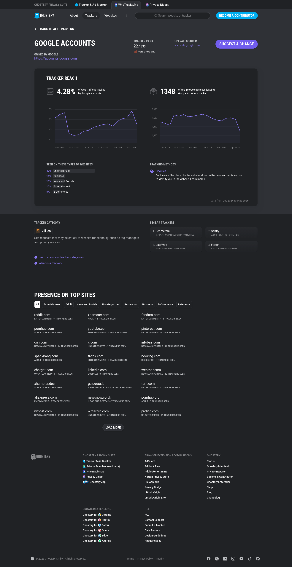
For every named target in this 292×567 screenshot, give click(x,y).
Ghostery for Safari (96, 525)
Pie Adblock (152, 482)
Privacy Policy (145, 558)
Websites (110, 15)
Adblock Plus (152, 466)
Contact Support (154, 520)
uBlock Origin (153, 492)
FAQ (147, 514)
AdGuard (150, 461)
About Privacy (153, 540)
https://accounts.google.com (55, 58)
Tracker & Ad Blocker (91, 5)
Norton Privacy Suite (157, 476)
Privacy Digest (157, 5)
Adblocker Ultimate (156, 471)
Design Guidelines (155, 535)
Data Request (153, 530)
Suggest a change (236, 44)
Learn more (198, 179)
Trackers (91, 15)
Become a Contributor (237, 15)
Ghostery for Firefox (96, 520)
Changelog (213, 497)
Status (211, 461)
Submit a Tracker (155, 525)
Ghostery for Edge (95, 535)
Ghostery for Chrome (97, 514)
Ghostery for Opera (96, 530)
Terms (130, 558)
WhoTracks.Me (126, 5)
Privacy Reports (216, 471)
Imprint (160, 558)
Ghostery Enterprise (219, 482)
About (74, 15)
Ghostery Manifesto (218, 466)
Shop (210, 487)
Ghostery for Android (97, 540)
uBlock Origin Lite (155, 497)
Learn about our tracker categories (59, 257)
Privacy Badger (154, 487)
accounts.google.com (187, 45)
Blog (209, 492)
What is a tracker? (48, 263)
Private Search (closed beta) (101, 466)
